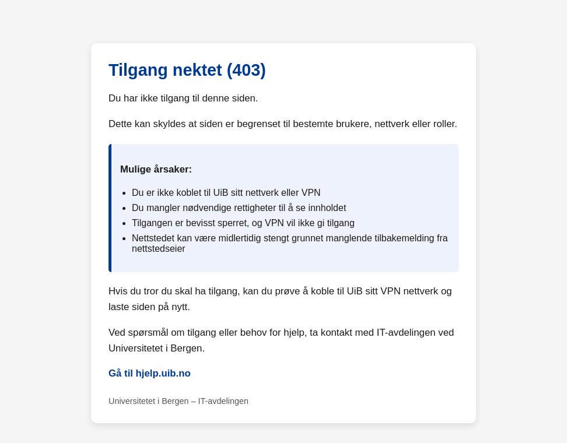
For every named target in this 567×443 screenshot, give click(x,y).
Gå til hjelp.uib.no (149, 373)
